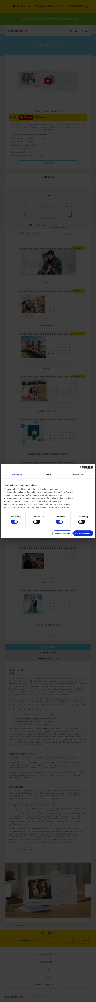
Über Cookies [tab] (79, 475)
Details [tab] (48, 475)
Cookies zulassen (83, 533)
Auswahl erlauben (62, 533)
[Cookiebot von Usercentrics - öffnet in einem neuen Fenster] (82, 467)
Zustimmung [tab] (16, 475)
